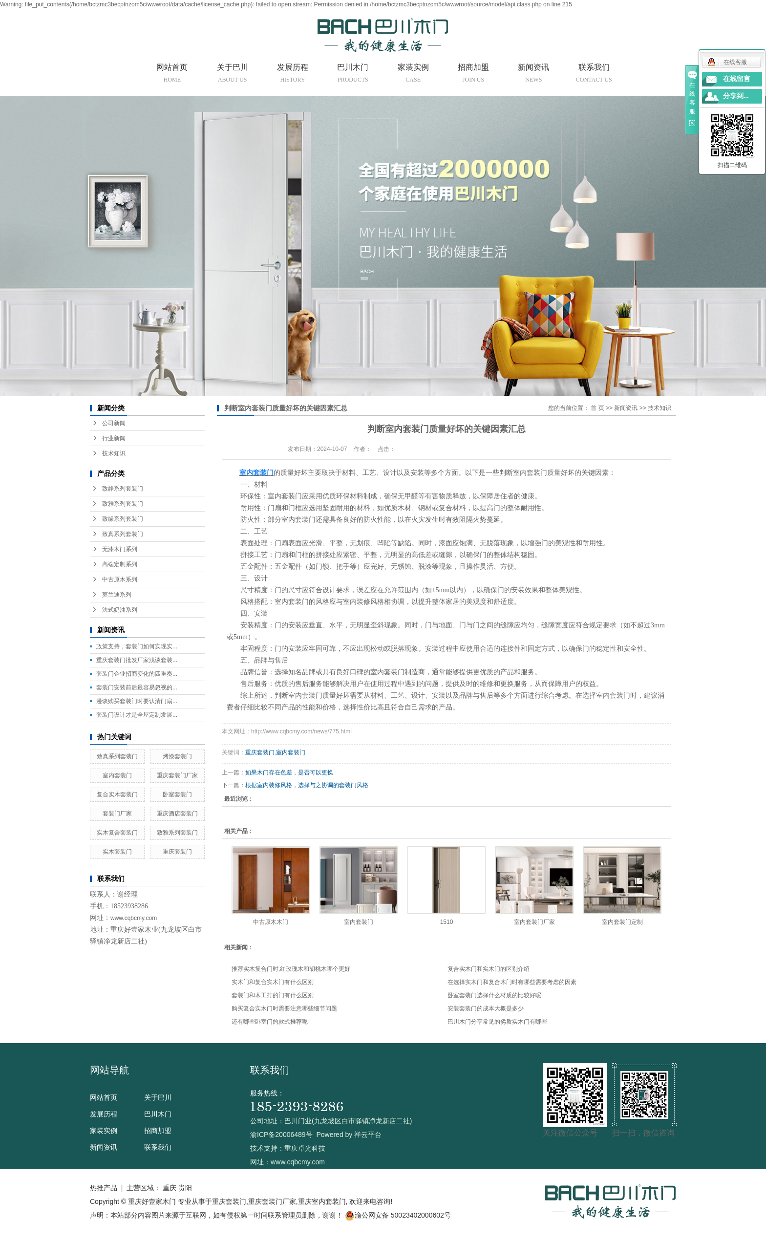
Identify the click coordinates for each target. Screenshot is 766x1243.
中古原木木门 (270, 922)
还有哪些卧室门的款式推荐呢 (270, 1021)
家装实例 (413, 74)
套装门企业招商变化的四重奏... (136, 673)
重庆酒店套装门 (177, 813)
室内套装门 (117, 775)
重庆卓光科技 (304, 1148)
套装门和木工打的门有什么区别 (273, 995)
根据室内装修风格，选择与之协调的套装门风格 (306, 785)
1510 (446, 922)
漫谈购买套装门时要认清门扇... (136, 701)
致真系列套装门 (122, 534)
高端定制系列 (119, 564)
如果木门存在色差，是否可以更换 (289, 772)
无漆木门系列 (119, 549)
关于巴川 (233, 74)
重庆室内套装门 (322, 1201)
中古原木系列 (119, 579)
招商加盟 (473, 74)
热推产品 (103, 1188)
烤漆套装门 (177, 756)
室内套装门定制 (622, 922)
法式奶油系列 (119, 609)
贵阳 (185, 1188)
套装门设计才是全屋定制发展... (136, 714)
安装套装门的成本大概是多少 (485, 1008)
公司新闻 (114, 423)
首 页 (597, 408)
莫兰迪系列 (116, 594)
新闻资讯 (533, 74)
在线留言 (736, 79)
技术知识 (114, 453)
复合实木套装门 (117, 794)
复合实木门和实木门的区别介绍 (488, 968)
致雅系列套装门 (122, 503)
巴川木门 (353, 74)
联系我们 (594, 74)
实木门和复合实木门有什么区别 (273, 982)
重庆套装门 (177, 851)
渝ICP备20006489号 (281, 1134)
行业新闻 (114, 438)
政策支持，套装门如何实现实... (136, 646)
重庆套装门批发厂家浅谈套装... (136, 660)
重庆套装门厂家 (177, 775)
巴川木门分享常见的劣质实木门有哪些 (497, 1021)
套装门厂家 (117, 813)
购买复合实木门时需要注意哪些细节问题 (284, 1008)
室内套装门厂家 (534, 922)
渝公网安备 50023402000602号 (398, 1215)
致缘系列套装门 (122, 518)
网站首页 (172, 74)
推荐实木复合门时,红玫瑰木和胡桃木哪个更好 (291, 968)
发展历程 (293, 74)
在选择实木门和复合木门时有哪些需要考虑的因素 (511, 982)
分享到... (736, 96)
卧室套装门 (177, 794)
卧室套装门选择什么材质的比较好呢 (494, 995)
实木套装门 (117, 851)
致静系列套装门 (122, 488)
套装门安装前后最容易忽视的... (136, 687)
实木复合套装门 (117, 832)
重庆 (169, 1188)
